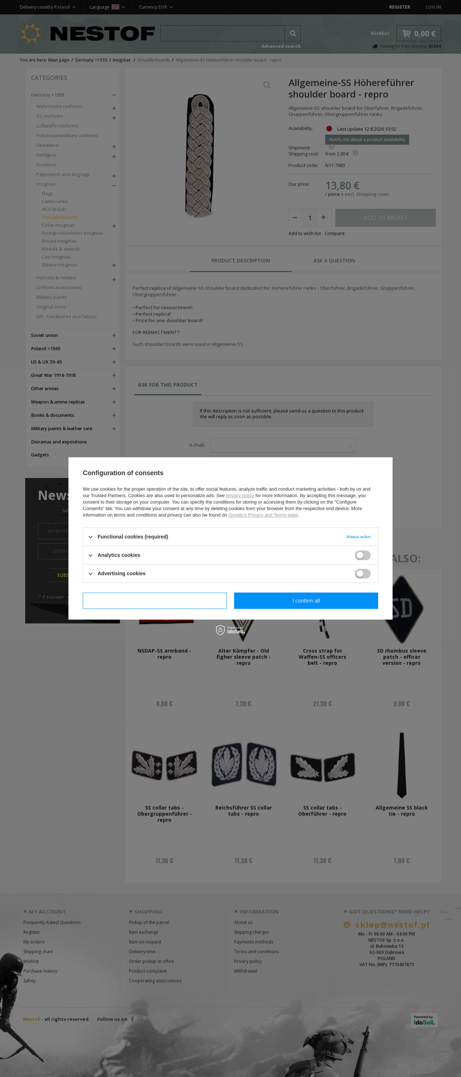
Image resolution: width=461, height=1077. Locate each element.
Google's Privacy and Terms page (263, 515)
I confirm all (306, 600)
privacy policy (240, 495)
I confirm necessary (155, 600)
